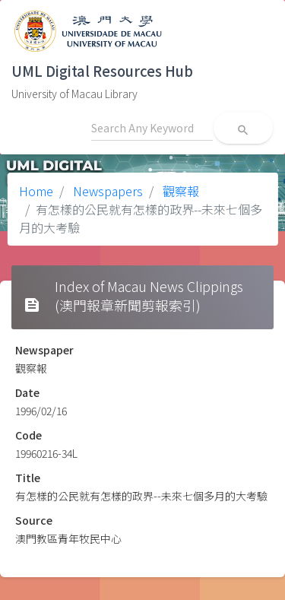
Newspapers (106, 191)
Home (36, 191)
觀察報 (179, 191)
